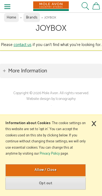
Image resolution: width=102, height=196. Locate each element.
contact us (23, 44)
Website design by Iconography (51, 99)
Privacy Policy (50, 154)
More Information (27, 70)
